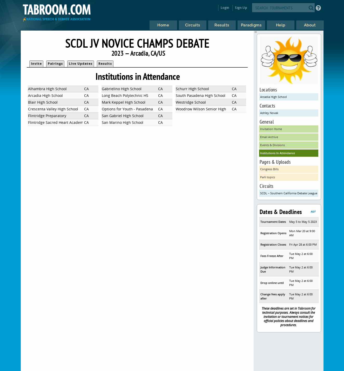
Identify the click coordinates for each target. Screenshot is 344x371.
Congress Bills (269, 169)
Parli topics (267, 177)
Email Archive (269, 137)
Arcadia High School (273, 97)
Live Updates (80, 63)
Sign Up (241, 7)
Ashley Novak (269, 113)
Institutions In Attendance (277, 153)
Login (225, 7)
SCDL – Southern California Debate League (288, 193)
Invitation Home (271, 129)
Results (105, 63)
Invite (36, 63)
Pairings (55, 63)
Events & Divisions (272, 145)
